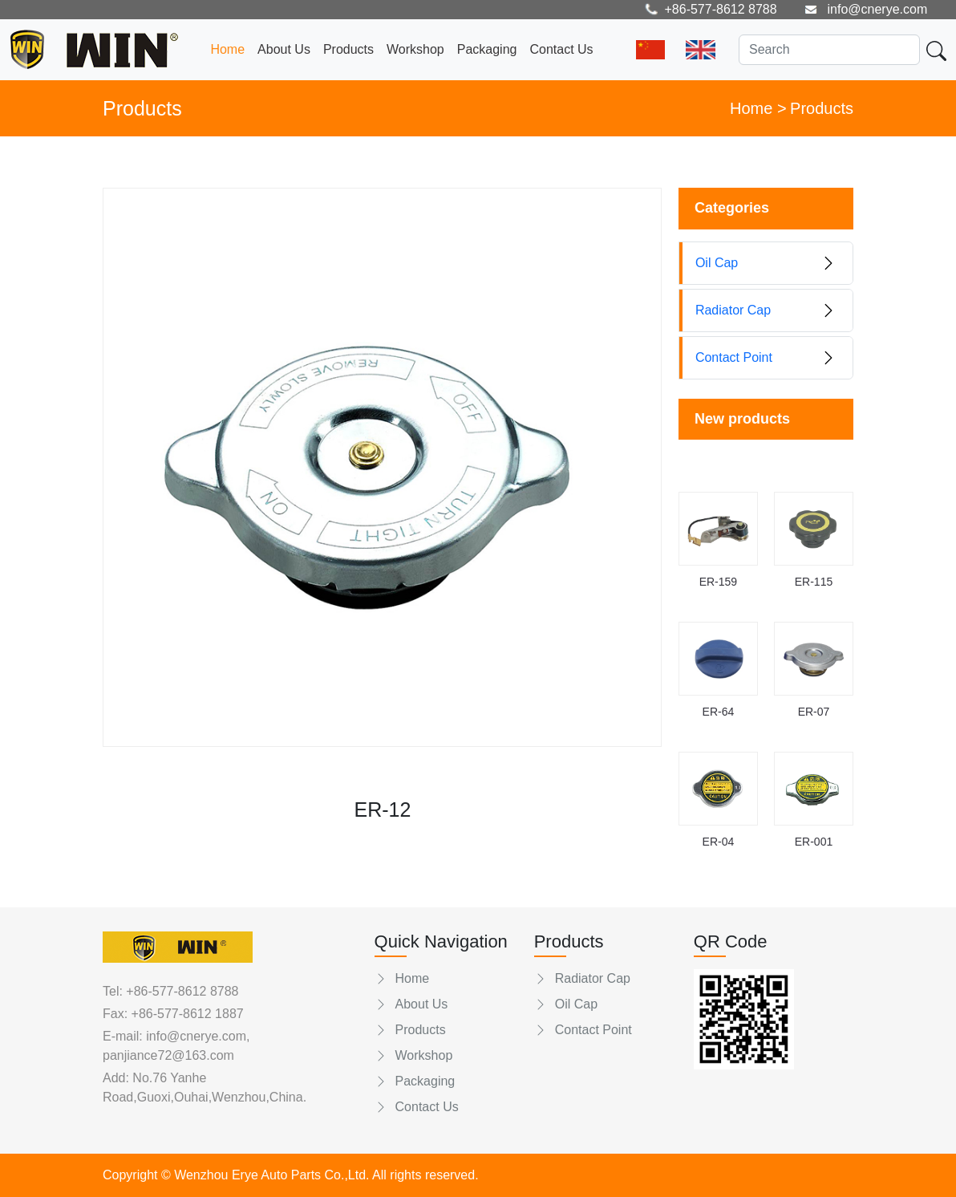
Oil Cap (566, 1004)
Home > (758, 108)
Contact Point (583, 1030)
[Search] (829, 49)
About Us (283, 49)
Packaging (487, 49)
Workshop (415, 49)
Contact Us (561, 49)
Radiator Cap (582, 978)
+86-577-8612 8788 (182, 991)
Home (227, 49)
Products (348, 49)
